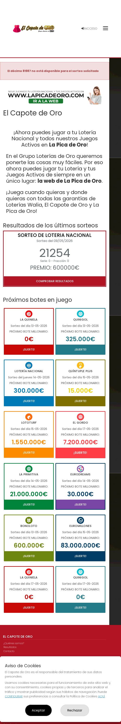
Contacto (8, 651)
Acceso (89, 28)
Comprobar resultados (54, 281)
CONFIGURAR (14, 696)
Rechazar (74, 710)
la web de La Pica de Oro (69, 181)
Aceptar (38, 710)
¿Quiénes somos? (13, 643)
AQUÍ (101, 696)
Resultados (9, 647)
